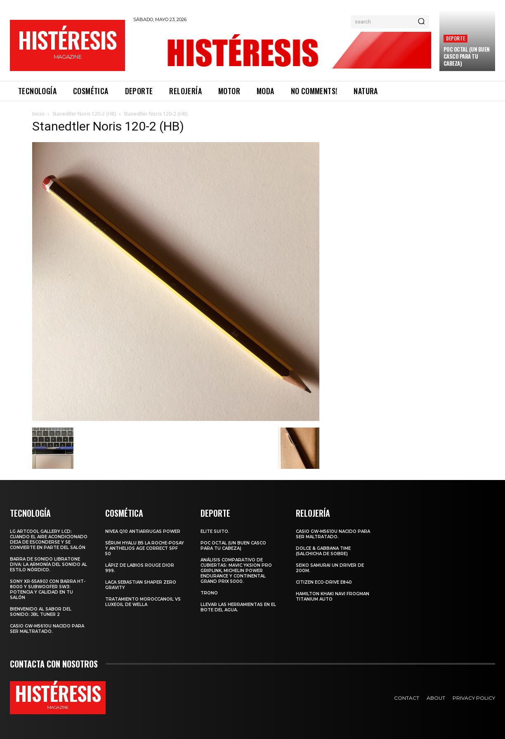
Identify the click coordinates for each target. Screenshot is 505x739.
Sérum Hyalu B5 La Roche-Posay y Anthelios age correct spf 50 (144, 548)
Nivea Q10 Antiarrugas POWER (142, 531)
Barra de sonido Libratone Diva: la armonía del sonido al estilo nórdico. (48, 564)
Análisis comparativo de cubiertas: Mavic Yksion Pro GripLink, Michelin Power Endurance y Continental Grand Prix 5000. (236, 570)
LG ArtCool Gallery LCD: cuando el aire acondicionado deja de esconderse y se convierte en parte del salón (48, 539)
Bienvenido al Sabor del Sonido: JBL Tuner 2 (40, 611)
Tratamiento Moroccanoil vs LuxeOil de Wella (143, 601)
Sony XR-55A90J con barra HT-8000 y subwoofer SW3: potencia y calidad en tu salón (47, 589)
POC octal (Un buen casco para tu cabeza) (467, 56)
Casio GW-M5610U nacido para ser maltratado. (47, 628)
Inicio (38, 113)
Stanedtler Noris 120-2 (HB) (84, 113)
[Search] (421, 22)
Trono (209, 593)
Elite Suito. (215, 531)
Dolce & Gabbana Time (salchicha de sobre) (323, 551)
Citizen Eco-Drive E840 (324, 582)
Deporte (455, 38)
